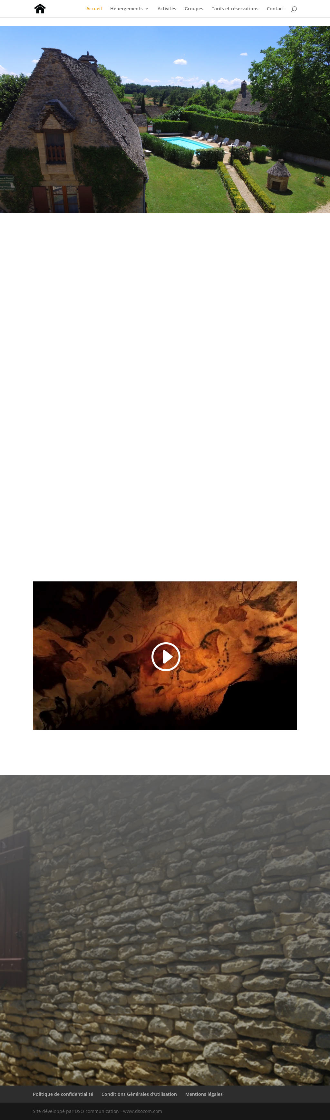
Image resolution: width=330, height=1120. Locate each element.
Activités (167, 9)
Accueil (94, 9)
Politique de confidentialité (63, 1094)
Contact (275, 9)
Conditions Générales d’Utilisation (139, 1094)
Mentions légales (204, 1094)
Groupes (194, 9)
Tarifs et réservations (235, 9)
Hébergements (126, 9)
